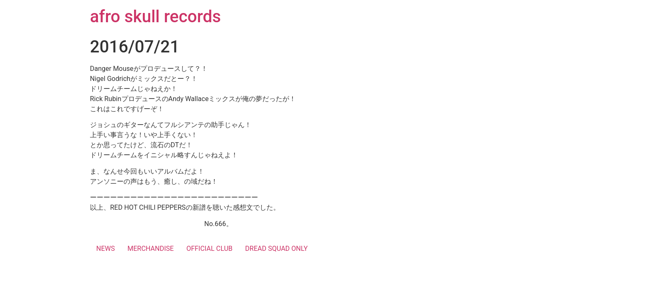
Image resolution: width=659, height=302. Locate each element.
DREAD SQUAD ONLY (276, 249)
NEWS (105, 249)
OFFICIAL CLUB (209, 249)
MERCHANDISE (150, 249)
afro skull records (155, 16)
